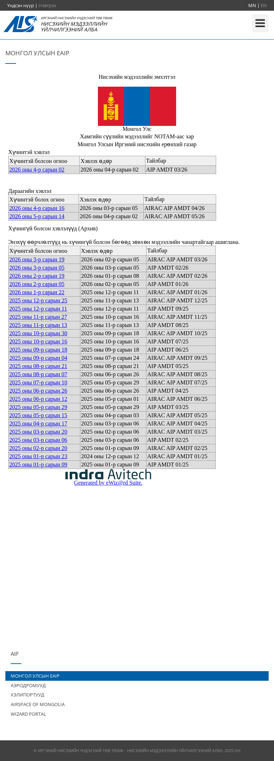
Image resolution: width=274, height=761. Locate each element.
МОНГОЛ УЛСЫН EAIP (35, 676)
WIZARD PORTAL (28, 714)
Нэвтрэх (47, 5)
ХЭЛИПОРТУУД (27, 694)
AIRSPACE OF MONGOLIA (38, 704)
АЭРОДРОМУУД (28, 685)
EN (264, 5)
